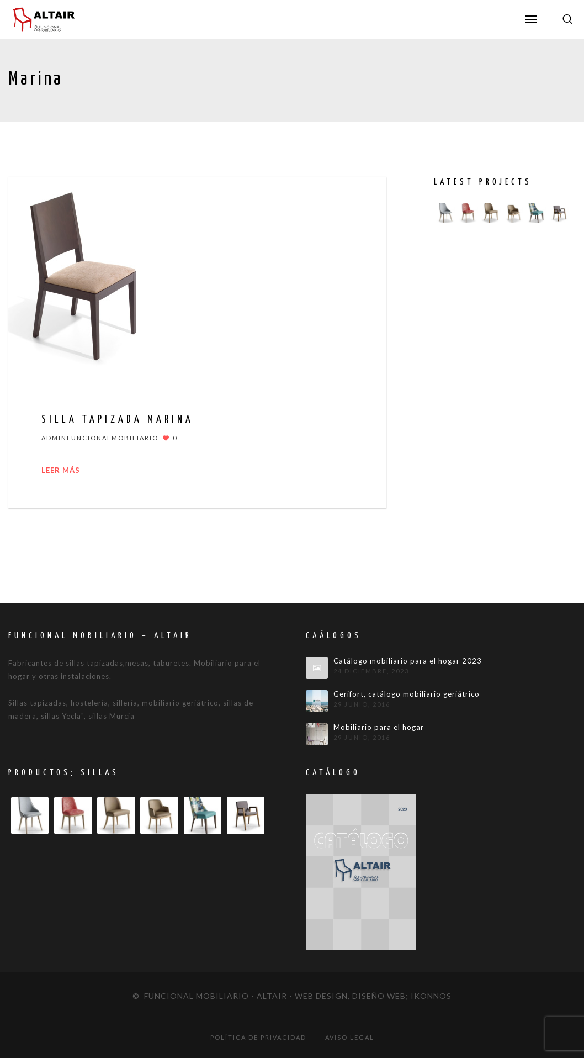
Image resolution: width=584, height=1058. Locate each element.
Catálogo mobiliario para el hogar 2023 (407, 661)
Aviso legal (349, 1037)
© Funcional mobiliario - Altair (209, 996)
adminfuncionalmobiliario (99, 437)
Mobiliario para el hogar (378, 727)
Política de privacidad (258, 1037)
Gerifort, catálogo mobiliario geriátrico (406, 694)
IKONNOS (431, 996)
